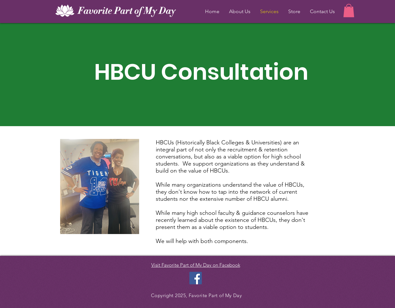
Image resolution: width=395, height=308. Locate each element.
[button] (348, 10)
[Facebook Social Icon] (195, 278)
